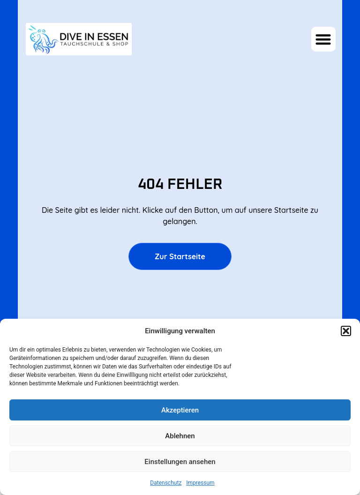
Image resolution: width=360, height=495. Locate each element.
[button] (346, 331)
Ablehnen (180, 436)
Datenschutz (165, 483)
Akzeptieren (180, 410)
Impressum (200, 483)
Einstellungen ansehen (179, 462)
